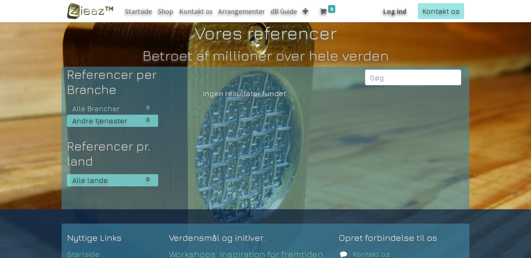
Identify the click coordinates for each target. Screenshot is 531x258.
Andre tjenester (112, 120)
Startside (83, 254)
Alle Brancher (112, 108)
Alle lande (112, 179)
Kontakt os (441, 11)
